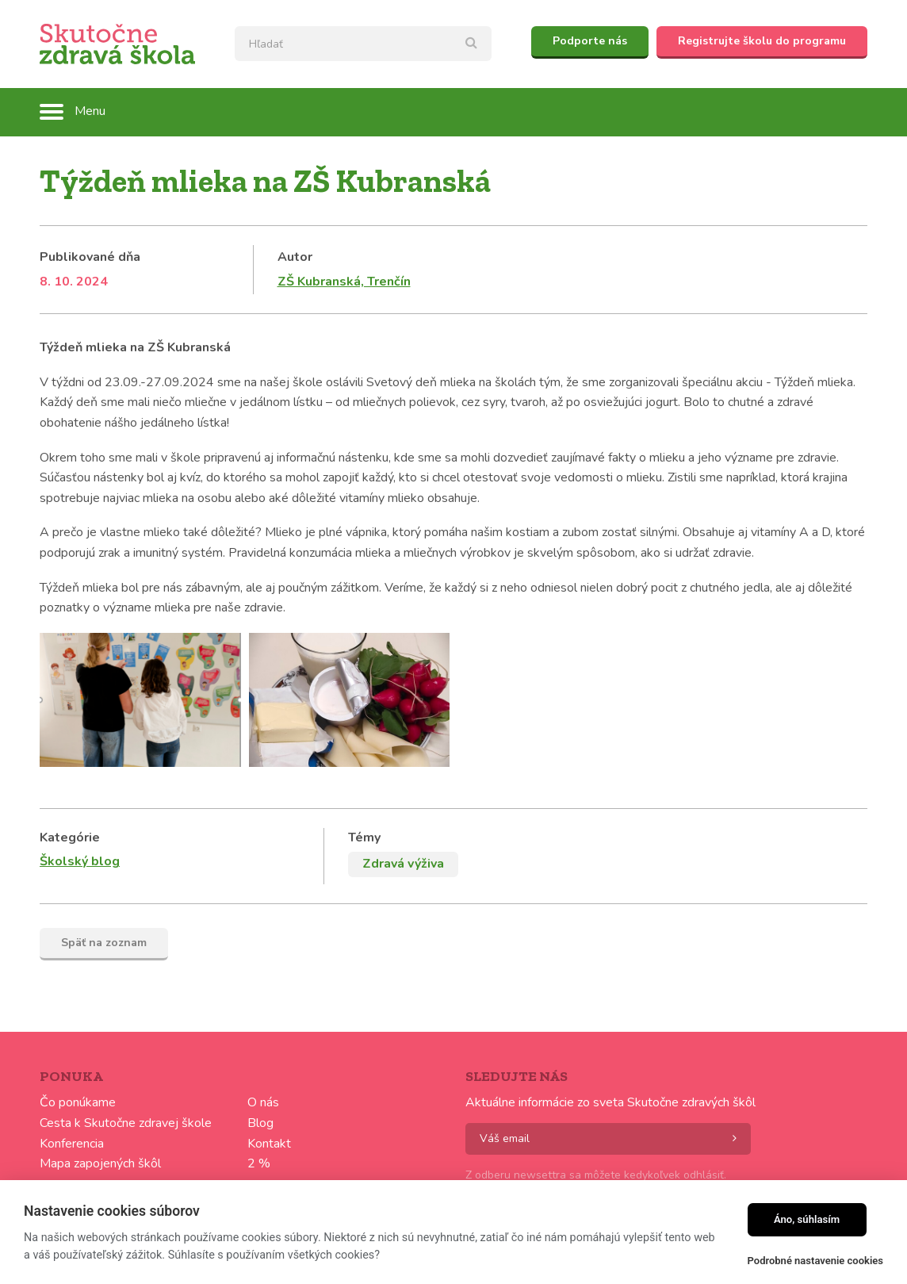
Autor (294, 257)
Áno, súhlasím (807, 1219)
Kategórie (70, 837)
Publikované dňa (90, 257)
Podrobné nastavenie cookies (815, 1261)
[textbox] (363, 43)
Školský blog (80, 861)
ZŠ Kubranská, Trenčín (344, 281)
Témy (364, 837)
